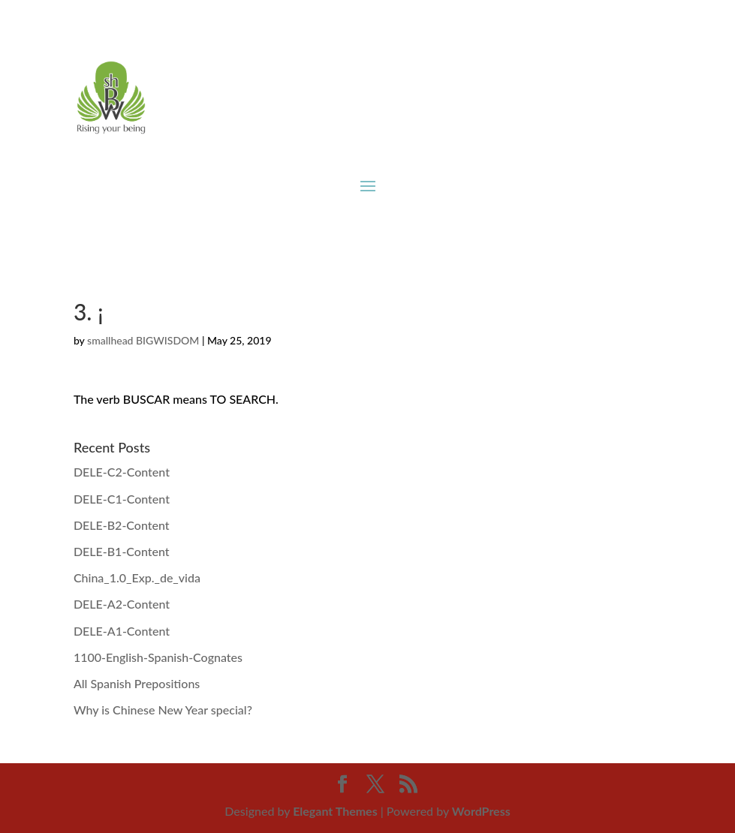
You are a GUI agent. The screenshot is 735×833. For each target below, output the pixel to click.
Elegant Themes (335, 811)
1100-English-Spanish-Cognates (158, 657)
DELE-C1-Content (122, 499)
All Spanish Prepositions (137, 683)
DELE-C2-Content (122, 472)
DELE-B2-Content (122, 525)
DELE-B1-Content (122, 551)
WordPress (481, 811)
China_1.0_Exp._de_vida (137, 577)
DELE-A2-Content (122, 604)
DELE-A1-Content (122, 631)
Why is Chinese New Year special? (163, 709)
